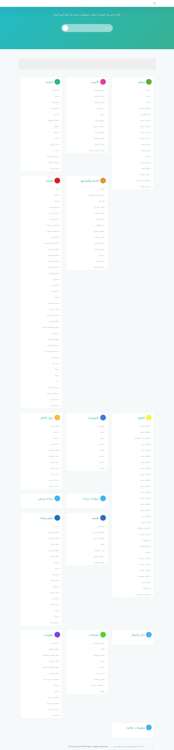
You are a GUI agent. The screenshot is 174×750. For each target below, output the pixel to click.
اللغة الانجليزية (53, 532)
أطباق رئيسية (145, 468)
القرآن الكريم (145, 126)
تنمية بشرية (100, 219)
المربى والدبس (144, 534)
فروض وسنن (145, 162)
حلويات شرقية (145, 564)
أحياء (56, 526)
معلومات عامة (99, 249)
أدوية (56, 189)
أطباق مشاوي (145, 504)
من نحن (115, 746)
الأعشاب (55, 90)
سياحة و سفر (53, 480)
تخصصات (55, 574)
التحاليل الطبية (53, 255)
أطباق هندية (145, 516)
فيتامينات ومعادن (52, 156)
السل (56, 297)
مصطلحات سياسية (97, 685)
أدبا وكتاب (54, 643)
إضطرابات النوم (52, 231)
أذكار (148, 102)
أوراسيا (55, 432)
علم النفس (54, 604)
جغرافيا (55, 586)
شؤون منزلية (99, 120)
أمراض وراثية (53, 219)
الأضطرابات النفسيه (51, 243)
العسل (56, 126)
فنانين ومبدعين (53, 697)
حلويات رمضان (144, 558)
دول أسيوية (54, 462)
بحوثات (55, 562)
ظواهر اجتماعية (98, 231)
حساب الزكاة (145, 132)
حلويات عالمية (145, 570)
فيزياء (56, 610)
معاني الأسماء (99, 144)
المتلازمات (54, 333)
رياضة (102, 661)
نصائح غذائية (54, 168)
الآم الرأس (54, 237)
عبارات (101, 667)
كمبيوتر (101, 462)
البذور (56, 96)
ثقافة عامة (54, 580)
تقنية (102, 450)
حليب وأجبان (53, 144)
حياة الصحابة (145, 144)
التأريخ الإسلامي (144, 108)
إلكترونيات (100, 426)
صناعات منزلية (98, 126)
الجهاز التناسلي (52, 261)
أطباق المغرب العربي (142, 438)
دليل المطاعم (53, 456)
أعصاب (55, 201)
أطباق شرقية (145, 486)
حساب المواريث (144, 138)
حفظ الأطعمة (145, 546)
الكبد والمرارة (53, 321)
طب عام (55, 363)
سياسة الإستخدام (136, 746)
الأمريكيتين (54, 444)
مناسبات (101, 255)
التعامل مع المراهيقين (96, 195)
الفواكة (55, 132)
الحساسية (54, 285)
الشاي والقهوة (53, 120)
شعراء (56, 685)
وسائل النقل (99, 261)
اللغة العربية (54, 544)
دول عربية (54, 474)
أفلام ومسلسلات (98, 643)
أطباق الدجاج (145, 426)
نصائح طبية (54, 405)
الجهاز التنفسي (53, 267)
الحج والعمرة (145, 114)
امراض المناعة (53, 345)
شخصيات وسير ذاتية (51, 679)
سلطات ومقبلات (144, 576)
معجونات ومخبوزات (143, 594)
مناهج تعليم (54, 622)
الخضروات (54, 108)
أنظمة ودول (54, 426)
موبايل (102, 468)
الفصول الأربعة (99, 538)
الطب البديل (54, 309)
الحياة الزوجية (99, 96)
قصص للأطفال (99, 138)
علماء (56, 691)
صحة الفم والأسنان (51, 351)
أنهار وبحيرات (53, 661)
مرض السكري (53, 387)
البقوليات (55, 102)
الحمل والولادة (99, 90)
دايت (56, 150)
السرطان (55, 291)
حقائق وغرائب (53, 673)
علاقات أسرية (99, 132)
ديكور (102, 114)
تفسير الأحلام (99, 213)
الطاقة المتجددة (98, 532)
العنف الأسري (99, 207)
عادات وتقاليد (99, 237)
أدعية (148, 96)
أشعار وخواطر (53, 649)
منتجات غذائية (53, 162)
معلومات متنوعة (52, 703)
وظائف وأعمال (99, 267)
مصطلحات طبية (52, 393)
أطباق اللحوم (145, 432)
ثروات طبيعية (99, 550)
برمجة (102, 438)
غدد (57, 381)
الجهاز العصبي (53, 273)
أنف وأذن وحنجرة (52, 225)
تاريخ (56, 568)
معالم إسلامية (145, 174)
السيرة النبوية (145, 120)
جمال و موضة (99, 102)
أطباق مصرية (145, 510)
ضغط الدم (54, 357)
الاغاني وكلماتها (98, 655)
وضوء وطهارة (145, 186)
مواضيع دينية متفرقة (142, 180)
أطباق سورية (145, 474)
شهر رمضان (145, 150)
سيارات (101, 456)
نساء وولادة (54, 399)
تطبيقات (101, 444)
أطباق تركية (145, 450)
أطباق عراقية (145, 498)
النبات (56, 138)
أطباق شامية (145, 480)
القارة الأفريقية (53, 450)
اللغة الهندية (54, 556)
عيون (56, 375)
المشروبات (146, 540)
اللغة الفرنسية (53, 550)
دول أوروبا (54, 468)
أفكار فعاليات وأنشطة (50, 655)
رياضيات (55, 598)
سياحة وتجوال (53, 486)
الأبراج (102, 189)
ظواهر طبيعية (99, 562)
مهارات (101, 691)
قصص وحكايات (98, 679)
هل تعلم (55, 715)
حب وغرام (100, 108)
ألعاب (102, 649)
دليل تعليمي (54, 592)
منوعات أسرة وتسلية (96, 150)
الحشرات (101, 526)
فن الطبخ (146, 588)
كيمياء (56, 616)
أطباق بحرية (145, 444)
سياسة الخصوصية (124, 746)
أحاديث (147, 90)
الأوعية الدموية (53, 249)
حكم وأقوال (100, 225)
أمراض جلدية (53, 207)
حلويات (147, 552)
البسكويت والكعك (143, 528)
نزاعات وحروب (53, 709)
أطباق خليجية (145, 462)
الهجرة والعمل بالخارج (50, 667)
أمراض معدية (53, 213)
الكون (102, 544)
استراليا (55, 438)
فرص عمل (100, 673)
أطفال (56, 195)
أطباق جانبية (145, 456)
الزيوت (56, 114)
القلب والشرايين (52, 315)
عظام (56, 369)
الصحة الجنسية (53, 303)
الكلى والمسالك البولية (50, 327)
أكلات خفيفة (145, 522)
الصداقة (101, 201)
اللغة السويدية (53, 538)
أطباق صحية (145, 492)
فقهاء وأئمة (146, 168)
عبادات (147, 156)
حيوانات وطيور (99, 556)
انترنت (102, 432)
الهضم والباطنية (52, 339)
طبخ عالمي (146, 582)
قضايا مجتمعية (99, 243)
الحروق (55, 279)
